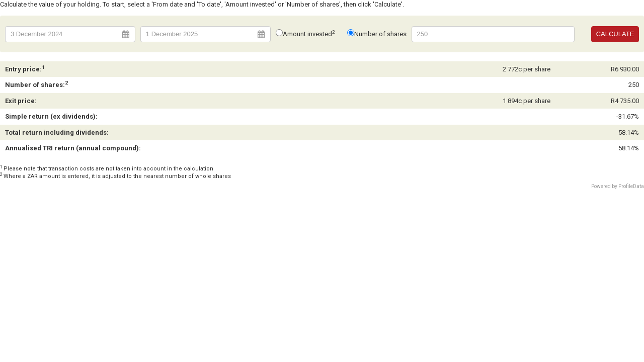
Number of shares (380, 34)
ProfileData (631, 186)
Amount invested (309, 34)
